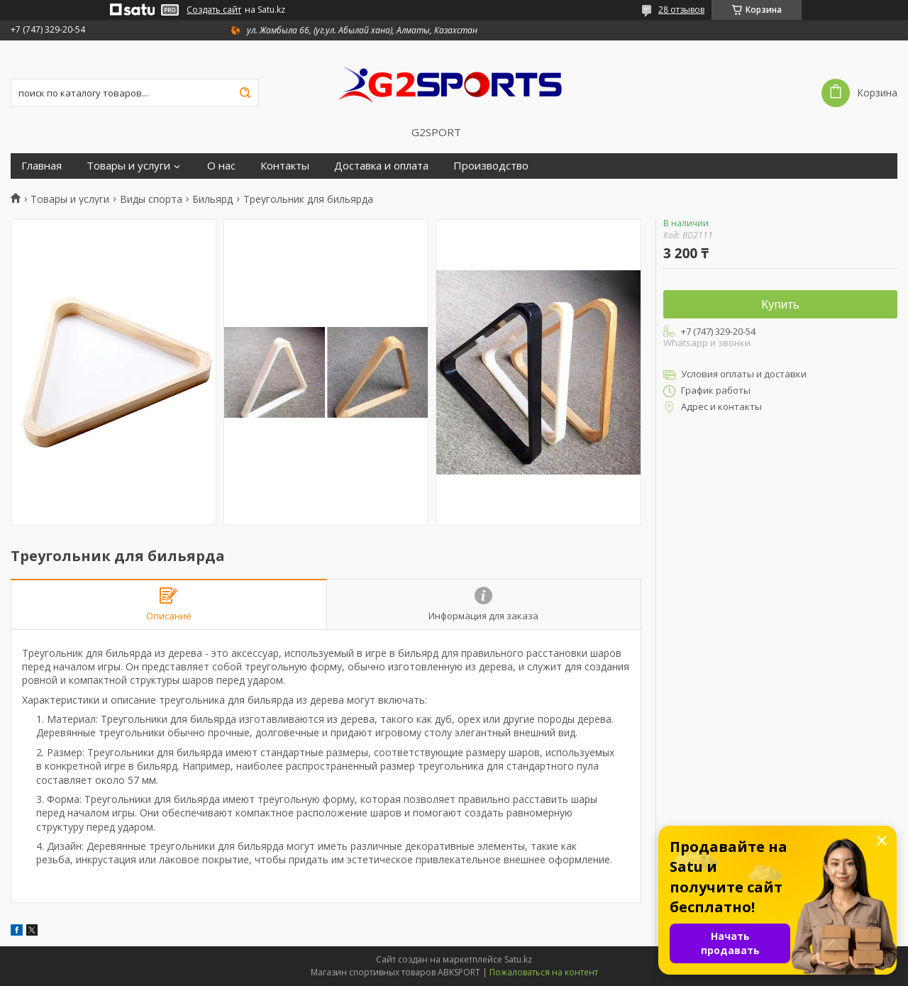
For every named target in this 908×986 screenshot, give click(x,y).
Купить (780, 304)
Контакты (284, 165)
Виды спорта (151, 199)
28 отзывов (681, 10)
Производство (490, 165)
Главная (41, 165)
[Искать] (245, 93)
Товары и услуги (128, 165)
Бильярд (212, 199)
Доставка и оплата (381, 165)
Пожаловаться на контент (543, 972)
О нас (221, 165)
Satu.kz (518, 959)
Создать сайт (214, 10)
